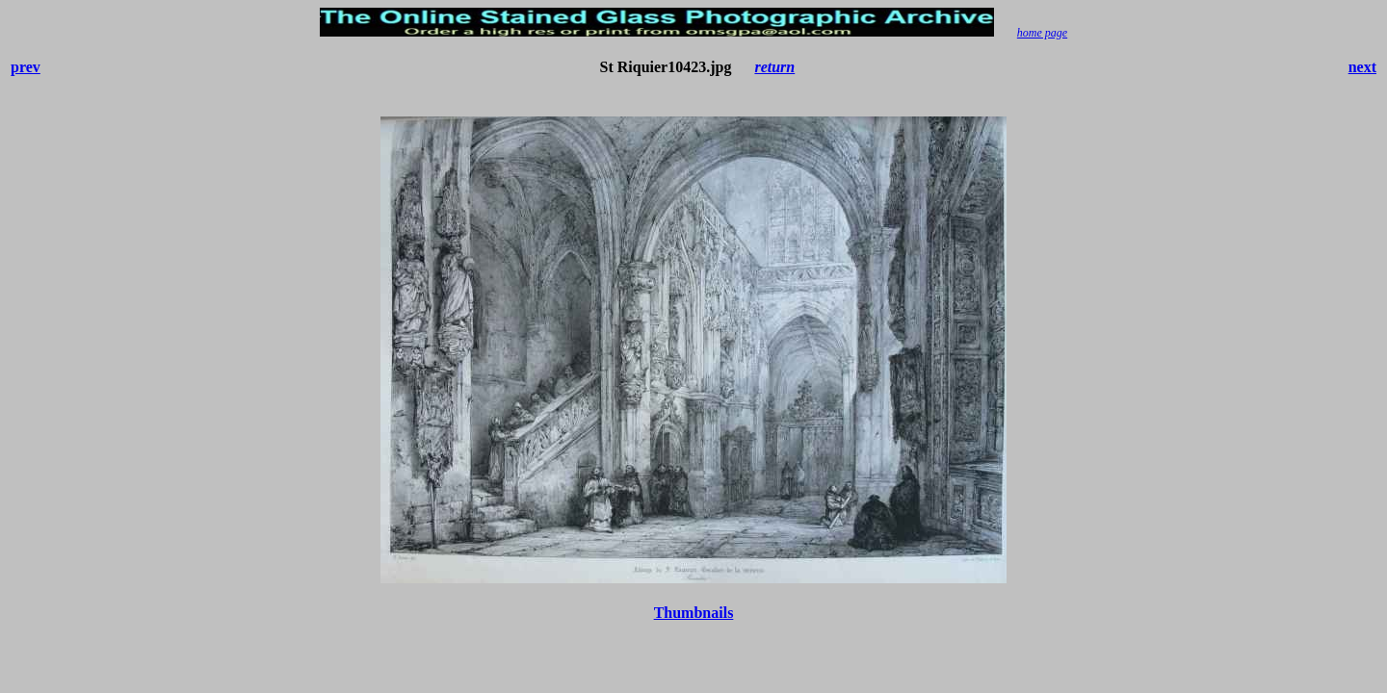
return (774, 67)
